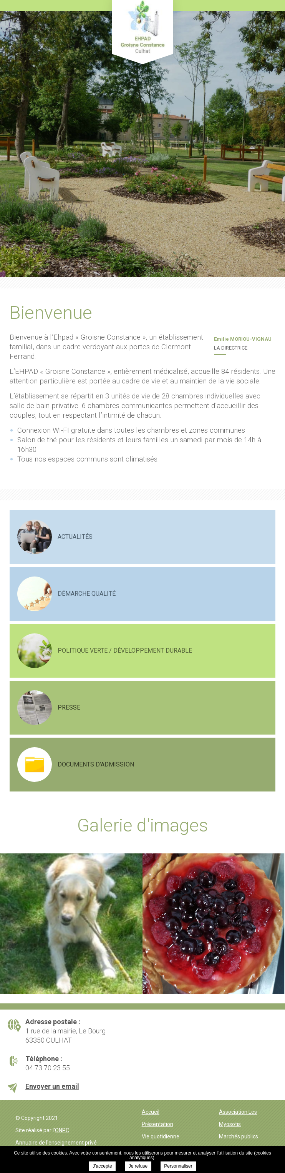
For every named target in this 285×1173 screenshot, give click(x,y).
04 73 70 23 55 (47, 1068)
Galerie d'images (142, 825)
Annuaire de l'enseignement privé (56, 1143)
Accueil (150, 1112)
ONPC (62, 1130)
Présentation (157, 1124)
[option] (71, 923)
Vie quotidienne (160, 1136)
